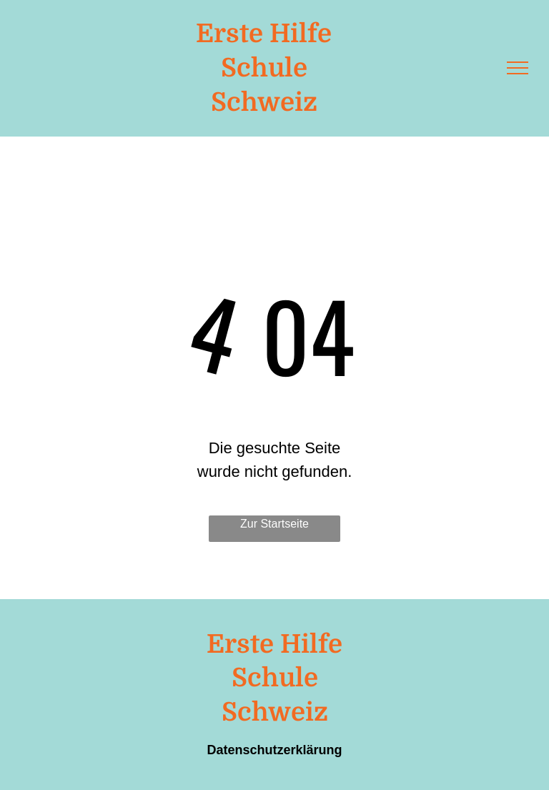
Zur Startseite (274, 524)
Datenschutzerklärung (274, 750)
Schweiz (264, 102)
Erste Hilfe (264, 34)
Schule (264, 68)
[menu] (517, 68)
